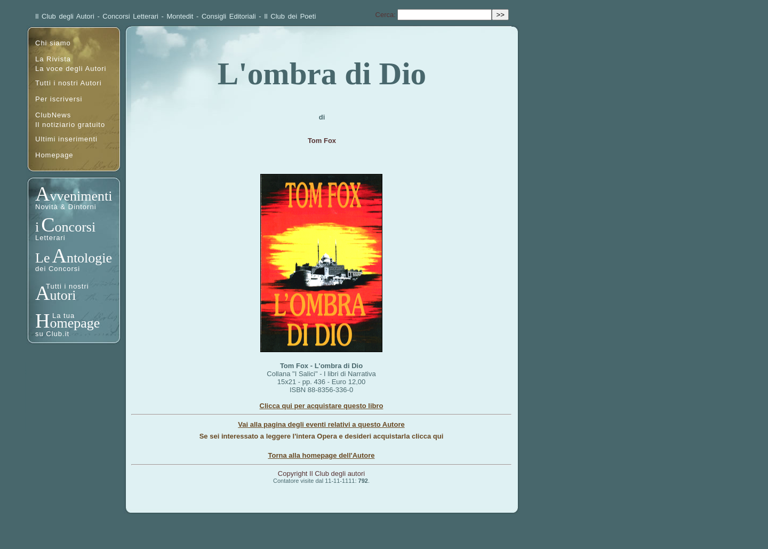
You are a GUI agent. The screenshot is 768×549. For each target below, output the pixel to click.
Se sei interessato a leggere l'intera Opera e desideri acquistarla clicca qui (321, 436)
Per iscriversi (58, 99)
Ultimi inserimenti (66, 139)
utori (63, 295)
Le (42, 258)
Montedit (180, 16)
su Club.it (52, 334)
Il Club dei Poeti (290, 16)
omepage (75, 323)
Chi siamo (53, 43)
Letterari (50, 238)
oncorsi (75, 227)
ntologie (89, 258)
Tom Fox (322, 141)
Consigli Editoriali (229, 16)
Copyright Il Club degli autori (321, 474)
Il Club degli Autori (64, 16)
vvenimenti (81, 196)
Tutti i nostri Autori (68, 83)
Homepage (54, 155)
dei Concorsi (57, 269)
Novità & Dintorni (66, 207)
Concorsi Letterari (130, 16)
